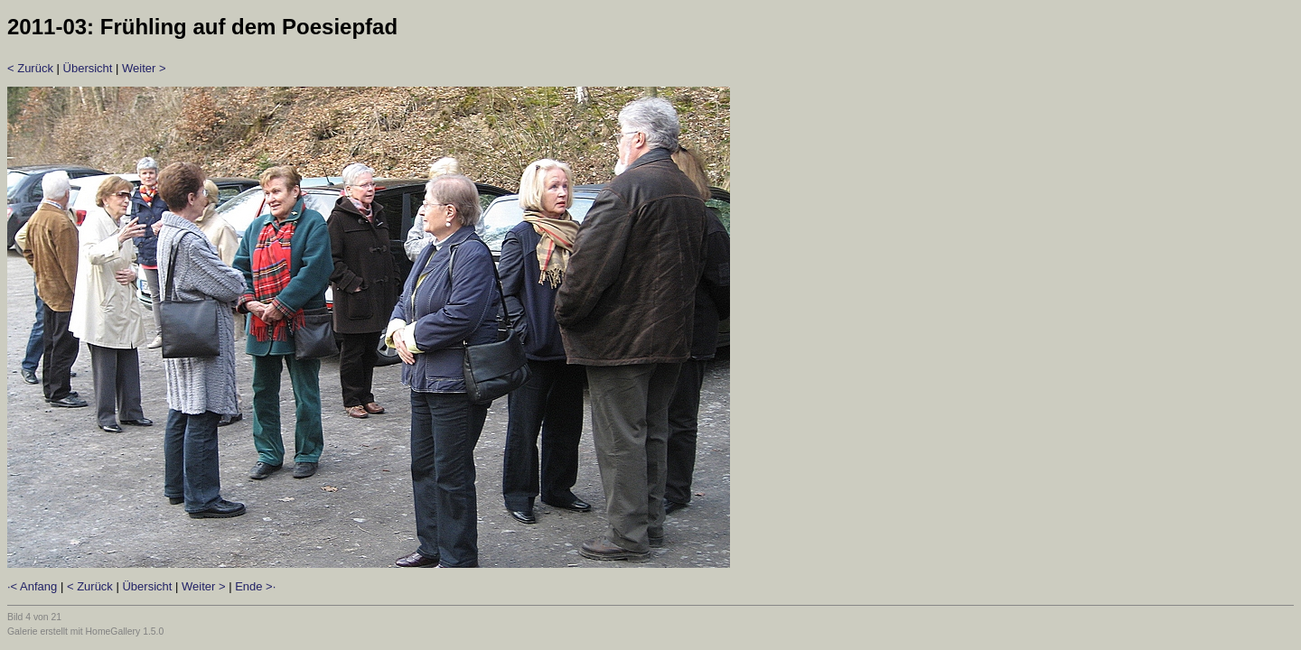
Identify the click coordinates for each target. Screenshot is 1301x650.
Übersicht (88, 68)
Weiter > (144, 68)
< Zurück (30, 68)
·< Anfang (32, 586)
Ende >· (255, 586)
